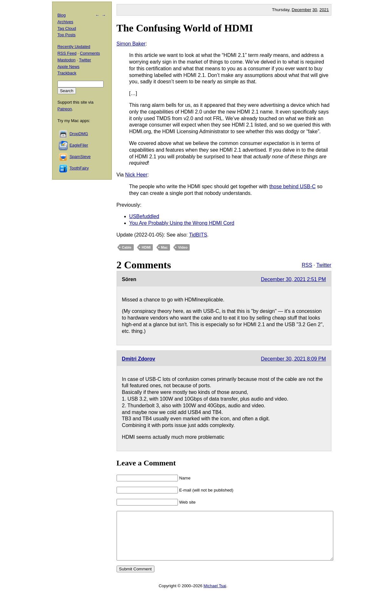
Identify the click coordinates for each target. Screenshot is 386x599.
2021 (324, 9)
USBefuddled (144, 216)
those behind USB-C (292, 186)
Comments (90, 53)
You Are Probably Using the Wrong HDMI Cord (181, 223)
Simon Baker (131, 43)
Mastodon (67, 60)
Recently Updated (74, 46)
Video (182, 247)
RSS (307, 265)
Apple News (68, 66)
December (301, 9)
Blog (62, 15)
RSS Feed (67, 53)
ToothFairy (79, 168)
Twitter (323, 265)
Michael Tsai (215, 595)
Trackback (67, 73)
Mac (164, 247)
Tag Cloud (67, 28)
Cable (127, 247)
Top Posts (67, 34)
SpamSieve (80, 156)
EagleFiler (79, 145)
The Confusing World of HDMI (185, 28)
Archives (65, 21)
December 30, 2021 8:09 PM (293, 358)
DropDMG (79, 133)
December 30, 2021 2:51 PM (293, 279)
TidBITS (198, 235)
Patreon (65, 109)
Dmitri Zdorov (138, 358)
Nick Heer (136, 174)
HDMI (146, 247)
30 (314, 9)
